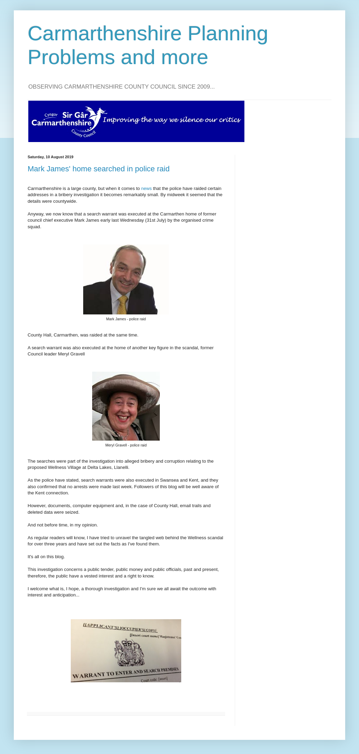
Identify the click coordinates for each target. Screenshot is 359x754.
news (146, 188)
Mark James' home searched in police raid (98, 168)
